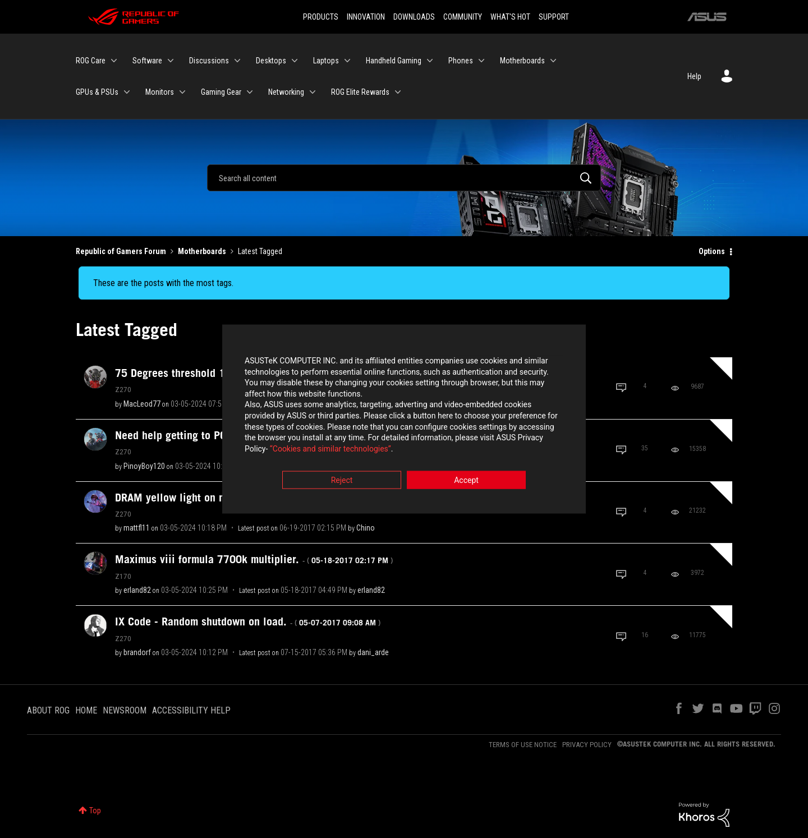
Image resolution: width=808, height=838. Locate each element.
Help (694, 76)
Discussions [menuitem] (209, 60)
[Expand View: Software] (170, 60)
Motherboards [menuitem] (522, 60)
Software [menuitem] (147, 60)
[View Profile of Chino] (365, 527)
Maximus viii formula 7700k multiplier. (254, 559)
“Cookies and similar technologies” (330, 449)
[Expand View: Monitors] (182, 92)
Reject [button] (342, 481)
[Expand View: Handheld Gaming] (429, 60)
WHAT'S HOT (510, 16)
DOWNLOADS (414, 16)
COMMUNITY (462, 16)
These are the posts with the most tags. (163, 283)
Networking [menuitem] (286, 92)
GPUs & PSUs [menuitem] (97, 92)
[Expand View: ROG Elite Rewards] (397, 92)
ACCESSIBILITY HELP (191, 710)
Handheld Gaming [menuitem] (393, 60)
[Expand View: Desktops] (294, 60)
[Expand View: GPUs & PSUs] (126, 92)
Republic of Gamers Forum (121, 251)
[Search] (404, 177)
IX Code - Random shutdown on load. (247, 621)
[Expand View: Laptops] (347, 60)
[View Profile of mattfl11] (136, 527)
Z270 (123, 389)
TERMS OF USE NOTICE (523, 744)
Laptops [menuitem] (326, 60)
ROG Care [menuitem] (90, 60)
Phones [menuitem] (460, 60)
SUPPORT (554, 16)
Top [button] (95, 810)
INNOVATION (366, 16)
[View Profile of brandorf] (137, 652)
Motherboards (202, 251)
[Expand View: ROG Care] (114, 60)
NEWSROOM (124, 710)
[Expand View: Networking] (312, 92)
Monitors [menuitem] (159, 92)
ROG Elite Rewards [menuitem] (360, 92)
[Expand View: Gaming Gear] (249, 92)
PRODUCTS (320, 16)
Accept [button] (466, 481)
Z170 (123, 576)
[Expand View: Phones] (481, 60)
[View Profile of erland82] (137, 590)
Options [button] (712, 251)
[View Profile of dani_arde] (373, 652)
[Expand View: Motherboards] (553, 60)
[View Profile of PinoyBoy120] (144, 466)
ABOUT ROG (48, 710)
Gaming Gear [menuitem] (221, 92)
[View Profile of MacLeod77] (141, 403)
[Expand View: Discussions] (237, 60)
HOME (86, 710)
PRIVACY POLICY (587, 744)
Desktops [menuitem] (271, 60)
